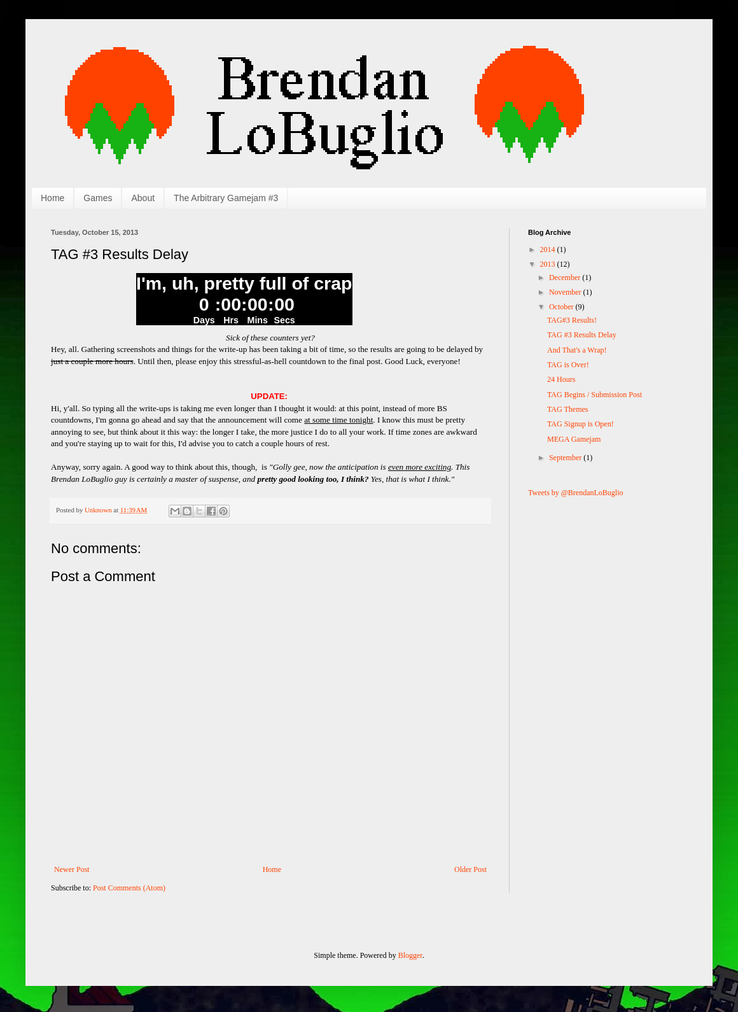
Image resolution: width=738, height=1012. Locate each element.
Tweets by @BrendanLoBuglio (575, 492)
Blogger (410, 955)
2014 (548, 249)
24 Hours (561, 379)
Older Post (470, 869)
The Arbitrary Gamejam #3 (226, 198)
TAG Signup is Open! (580, 423)
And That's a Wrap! (577, 350)
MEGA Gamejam (574, 439)
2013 (548, 264)
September (566, 457)
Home (52, 198)
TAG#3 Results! (572, 320)
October (562, 306)
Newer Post (72, 869)
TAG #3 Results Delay (581, 334)
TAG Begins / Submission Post (594, 394)
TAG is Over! (568, 364)
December (565, 277)
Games (97, 198)
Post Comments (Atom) (129, 887)
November (566, 292)
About (143, 198)
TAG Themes (567, 409)
